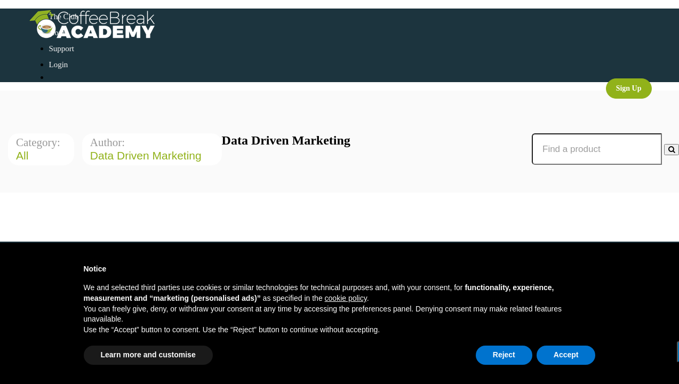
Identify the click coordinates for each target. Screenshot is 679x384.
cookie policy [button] (346, 298)
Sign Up (629, 88)
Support (62, 48)
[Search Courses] (671, 149)
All (23, 155)
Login (58, 64)
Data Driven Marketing (147, 155)
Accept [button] (566, 354)
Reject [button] (504, 354)
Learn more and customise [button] (148, 354)
